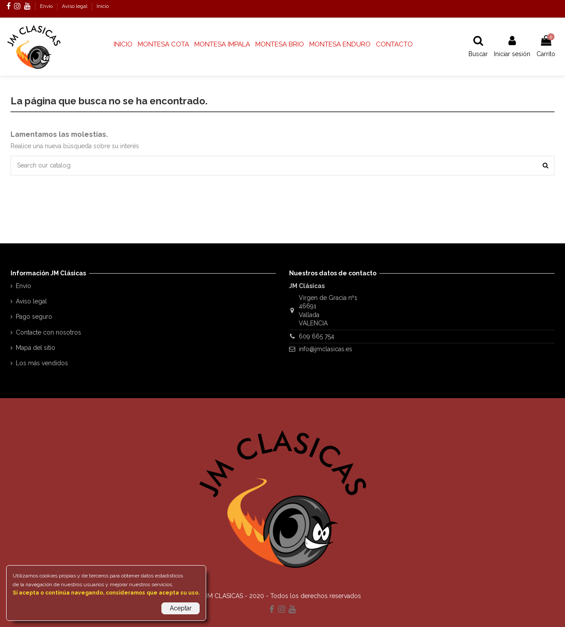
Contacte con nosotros (48, 332)
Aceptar (181, 608)
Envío (47, 6)
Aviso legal (75, 6)
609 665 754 (316, 336)
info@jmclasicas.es (325, 349)
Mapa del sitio (35, 347)
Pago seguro (34, 316)
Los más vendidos (42, 363)
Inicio (103, 6)
